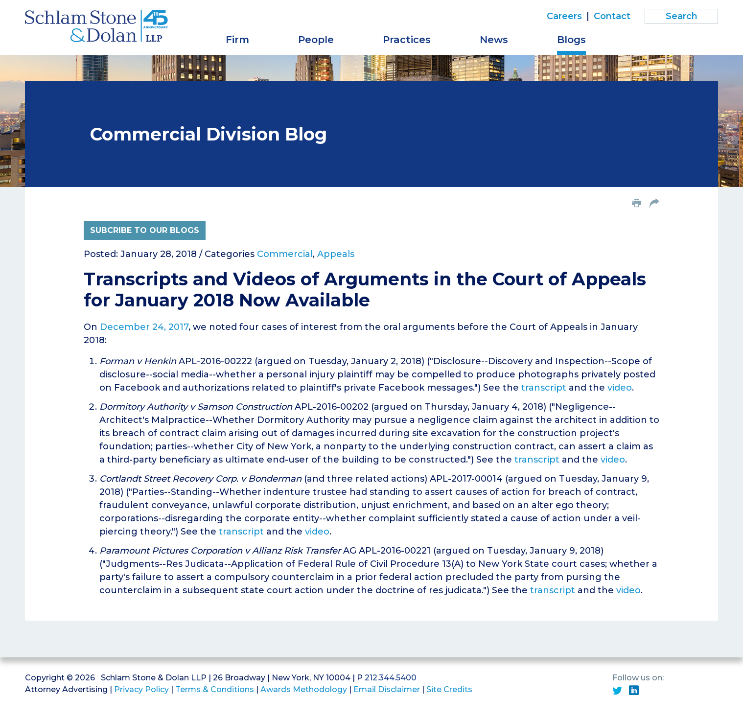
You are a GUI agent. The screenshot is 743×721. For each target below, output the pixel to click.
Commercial (285, 254)
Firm (237, 40)
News (494, 40)
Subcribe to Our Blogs (144, 230)
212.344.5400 (391, 677)
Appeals (335, 254)
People (316, 40)
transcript (543, 387)
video (619, 387)
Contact (612, 16)
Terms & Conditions (214, 689)
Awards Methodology (303, 689)
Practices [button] (407, 40)
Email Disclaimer (386, 689)
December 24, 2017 (144, 327)
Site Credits (449, 689)
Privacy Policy (141, 689)
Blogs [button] (571, 40)
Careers (564, 16)
